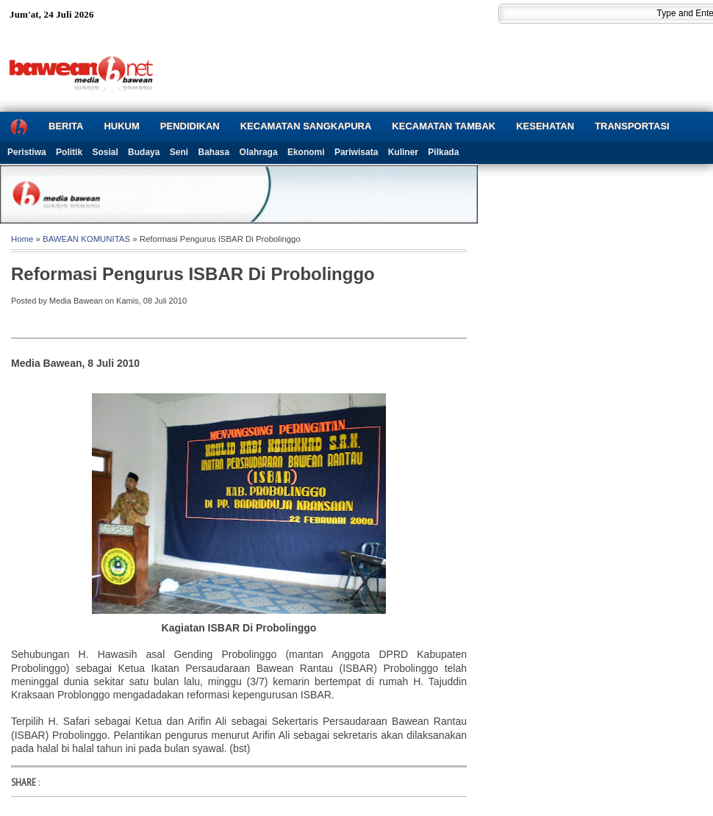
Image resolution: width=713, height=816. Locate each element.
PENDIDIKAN (190, 126)
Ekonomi (306, 152)
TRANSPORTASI (632, 126)
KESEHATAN (545, 126)
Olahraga (259, 152)
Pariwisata (356, 152)
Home (22, 239)
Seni (179, 152)
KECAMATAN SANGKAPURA (306, 126)
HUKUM (121, 126)
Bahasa (214, 152)
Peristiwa (26, 152)
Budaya (144, 152)
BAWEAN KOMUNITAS (86, 239)
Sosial (105, 152)
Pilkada (443, 152)
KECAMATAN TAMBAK (443, 126)
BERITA (66, 126)
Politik (69, 152)
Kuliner (403, 152)
